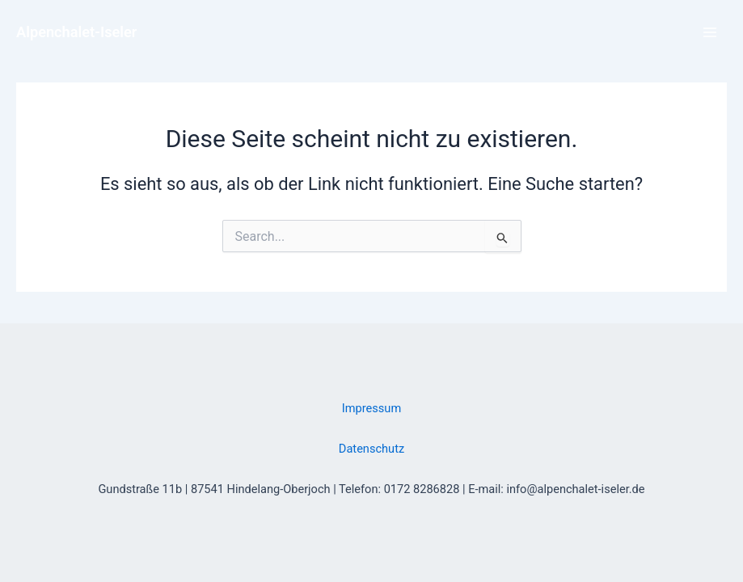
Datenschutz (371, 448)
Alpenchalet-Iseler (76, 31)
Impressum (371, 408)
